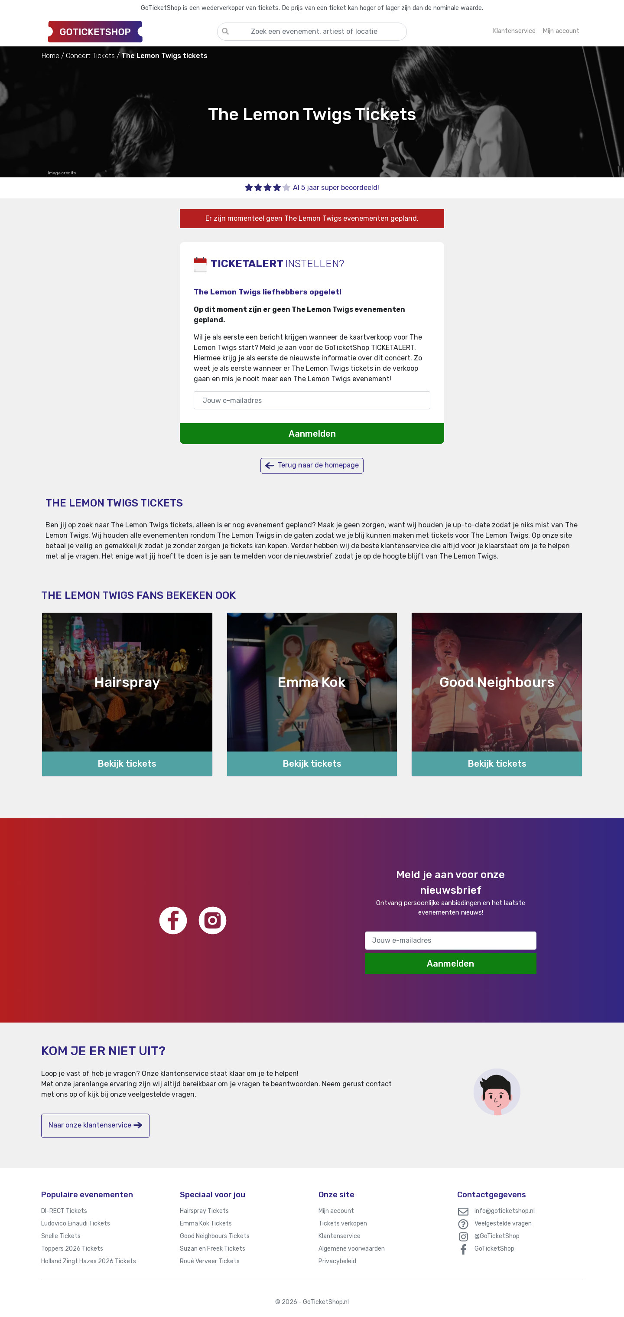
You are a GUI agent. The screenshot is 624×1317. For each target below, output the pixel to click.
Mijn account (336, 1211)
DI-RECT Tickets (64, 1211)
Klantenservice (339, 1236)
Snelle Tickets (61, 1236)
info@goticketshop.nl (504, 1211)
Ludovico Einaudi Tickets (75, 1223)
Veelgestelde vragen (503, 1223)
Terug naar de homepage (312, 465)
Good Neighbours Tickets (215, 1236)
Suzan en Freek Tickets (212, 1248)
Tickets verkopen (342, 1223)
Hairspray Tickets (204, 1211)
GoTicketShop (494, 1248)
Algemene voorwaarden (351, 1248)
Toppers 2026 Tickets (72, 1248)
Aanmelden (312, 433)
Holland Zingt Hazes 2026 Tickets (88, 1261)
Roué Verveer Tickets (210, 1261)
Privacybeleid (337, 1261)
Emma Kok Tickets (206, 1223)
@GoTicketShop (497, 1236)
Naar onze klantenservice (95, 1125)
